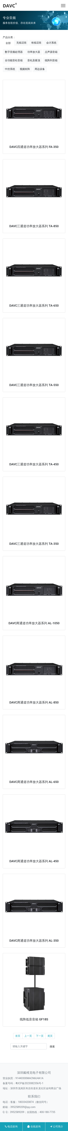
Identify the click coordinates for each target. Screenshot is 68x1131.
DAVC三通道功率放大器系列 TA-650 (34, 305)
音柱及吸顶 (33, 60)
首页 (17, 1035)
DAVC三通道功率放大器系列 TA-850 (34, 226)
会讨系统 (51, 42)
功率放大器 (33, 51)
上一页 (28, 1035)
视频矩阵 (25, 69)
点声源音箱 (51, 51)
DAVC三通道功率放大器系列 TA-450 (34, 464)
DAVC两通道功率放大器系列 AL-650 (34, 782)
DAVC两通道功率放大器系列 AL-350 (34, 940)
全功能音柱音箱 (14, 60)
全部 (8, 43)
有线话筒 (36, 42)
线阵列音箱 (51, 60)
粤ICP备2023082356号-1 (29, 1083)
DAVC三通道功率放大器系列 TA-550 (34, 385)
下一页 (40, 1035)
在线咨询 (33, 1126)
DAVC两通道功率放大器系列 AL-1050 (34, 623)
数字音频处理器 (14, 51)
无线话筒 (21, 42)
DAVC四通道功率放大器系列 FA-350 (33, 147)
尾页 (50, 1035)
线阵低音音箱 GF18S (34, 1019)
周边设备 (40, 69)
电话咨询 (11, 1126)
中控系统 (10, 69)
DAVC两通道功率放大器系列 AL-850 (34, 702)
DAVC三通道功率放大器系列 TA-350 (34, 544)
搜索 (52, 1046)
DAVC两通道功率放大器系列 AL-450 (34, 861)
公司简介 (56, 1126)
